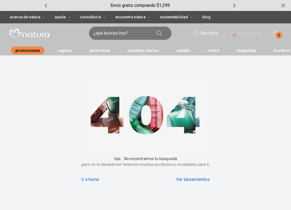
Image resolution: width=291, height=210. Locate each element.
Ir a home (90, 179)
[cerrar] (283, 5)
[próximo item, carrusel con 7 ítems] (234, 5)
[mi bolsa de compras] (275, 33)
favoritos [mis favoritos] (205, 33)
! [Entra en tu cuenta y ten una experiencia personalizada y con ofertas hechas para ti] (234, 35)
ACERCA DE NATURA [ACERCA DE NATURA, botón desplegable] (28, 17)
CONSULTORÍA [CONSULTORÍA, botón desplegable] (93, 17)
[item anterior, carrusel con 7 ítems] (46, 5)
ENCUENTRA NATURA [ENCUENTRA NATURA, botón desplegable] (133, 17)
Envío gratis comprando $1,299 (140, 5)
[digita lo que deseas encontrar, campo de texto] (121, 33)
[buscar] (159, 33)
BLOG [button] (206, 17)
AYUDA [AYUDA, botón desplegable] (63, 17)
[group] (140, 5)
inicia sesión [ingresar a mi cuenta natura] (245, 33)
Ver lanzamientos (193, 179)
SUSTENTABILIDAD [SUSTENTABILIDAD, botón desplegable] (176, 17)
